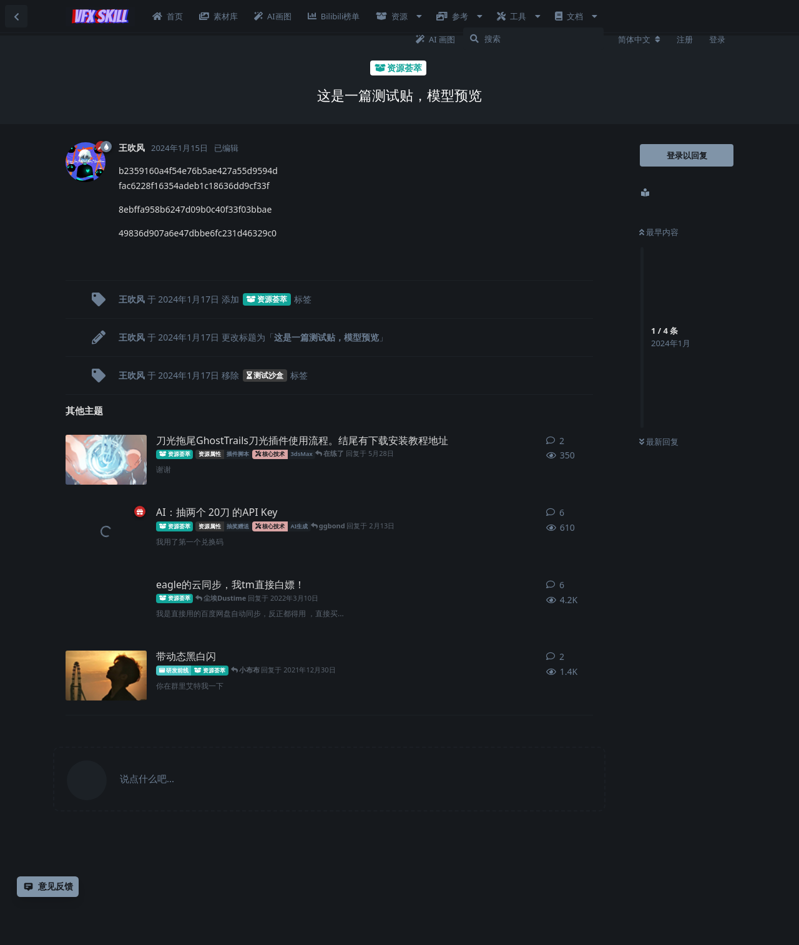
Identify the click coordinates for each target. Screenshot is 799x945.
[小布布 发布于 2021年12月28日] (106, 675)
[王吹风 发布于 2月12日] (106, 531)
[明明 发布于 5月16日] (106, 460)
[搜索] (533, 38)
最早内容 (659, 232)
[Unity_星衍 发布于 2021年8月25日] (106, 604)
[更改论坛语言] (639, 39)
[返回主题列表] (16, 16)
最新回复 (659, 441)
